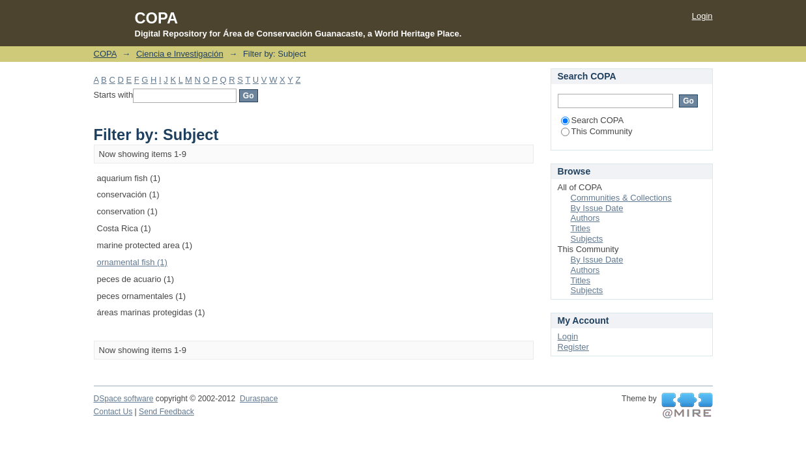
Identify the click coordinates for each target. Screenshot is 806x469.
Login (702, 16)
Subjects (587, 239)
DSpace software (124, 398)
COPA (105, 54)
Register (573, 347)
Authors (585, 218)
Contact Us (113, 411)
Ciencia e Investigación (179, 54)
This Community (597, 131)
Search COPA (592, 120)
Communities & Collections (621, 198)
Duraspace (259, 398)
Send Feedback (166, 411)
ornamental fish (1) (132, 262)
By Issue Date (597, 208)
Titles (581, 228)
